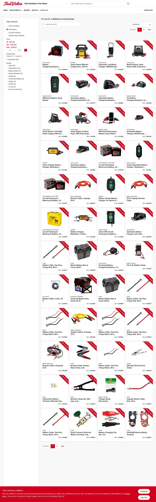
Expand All (18, 56)
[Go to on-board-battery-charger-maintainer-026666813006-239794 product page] (111, 257)
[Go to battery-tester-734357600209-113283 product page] (139, 257)
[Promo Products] (7, 26)
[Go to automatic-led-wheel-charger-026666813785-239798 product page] (111, 57)
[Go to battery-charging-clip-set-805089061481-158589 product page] (111, 425)
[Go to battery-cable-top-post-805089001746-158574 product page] (139, 291)
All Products (13, 29)
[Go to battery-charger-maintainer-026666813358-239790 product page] (55, 57)
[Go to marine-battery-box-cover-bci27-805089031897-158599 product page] (83, 257)
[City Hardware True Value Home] (13, 4)
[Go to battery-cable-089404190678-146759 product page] (55, 291)
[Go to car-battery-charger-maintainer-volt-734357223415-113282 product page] (139, 90)
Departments (15, 10)
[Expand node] (7, 59)
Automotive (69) (13, 59)
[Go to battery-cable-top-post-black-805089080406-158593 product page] (55, 324)
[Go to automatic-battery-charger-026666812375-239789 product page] (139, 124)
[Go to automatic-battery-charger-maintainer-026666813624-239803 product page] (111, 90)
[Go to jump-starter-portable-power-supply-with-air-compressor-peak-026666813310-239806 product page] (55, 124)
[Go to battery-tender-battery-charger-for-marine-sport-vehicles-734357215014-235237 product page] (111, 191)
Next (149, 29)
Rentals (35, 10)
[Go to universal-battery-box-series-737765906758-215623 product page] (83, 291)
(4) (16, 73)
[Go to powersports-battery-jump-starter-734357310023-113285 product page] (111, 124)
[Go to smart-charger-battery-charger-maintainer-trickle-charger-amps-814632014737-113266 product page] (55, 157)
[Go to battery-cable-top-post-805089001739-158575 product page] (139, 324)
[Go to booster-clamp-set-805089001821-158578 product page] (83, 391)
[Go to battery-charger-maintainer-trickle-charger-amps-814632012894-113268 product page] (83, 224)
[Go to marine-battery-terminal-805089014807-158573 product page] (139, 425)
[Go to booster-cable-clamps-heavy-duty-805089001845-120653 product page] (83, 358)
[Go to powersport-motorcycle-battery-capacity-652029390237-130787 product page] (55, 191)
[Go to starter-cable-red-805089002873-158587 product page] (139, 391)
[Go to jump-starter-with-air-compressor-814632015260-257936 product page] (83, 57)
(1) (12, 81)
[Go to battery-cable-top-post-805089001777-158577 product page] (55, 257)
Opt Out (144, 497)
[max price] (19, 50)
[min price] (10, 50)
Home (5, 10)
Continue (143, 491)
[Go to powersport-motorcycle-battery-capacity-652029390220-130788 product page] (111, 157)
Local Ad (44, 10)
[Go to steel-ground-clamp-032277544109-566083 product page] (139, 358)
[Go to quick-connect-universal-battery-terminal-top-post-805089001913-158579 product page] (83, 425)
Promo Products (14, 25)
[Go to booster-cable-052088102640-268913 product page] (83, 191)
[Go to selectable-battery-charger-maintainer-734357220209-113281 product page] (139, 157)
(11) (14, 68)
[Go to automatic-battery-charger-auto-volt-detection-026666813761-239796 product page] (139, 224)
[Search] (128, 3)
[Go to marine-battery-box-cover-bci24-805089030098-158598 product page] (111, 291)
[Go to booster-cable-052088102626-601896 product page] (55, 358)
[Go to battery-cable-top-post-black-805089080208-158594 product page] (111, 358)
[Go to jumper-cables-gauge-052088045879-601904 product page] (83, 324)
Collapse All (9, 56)
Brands (27, 10)
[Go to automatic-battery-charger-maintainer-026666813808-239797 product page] (83, 90)
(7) (15, 71)
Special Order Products (16, 35)
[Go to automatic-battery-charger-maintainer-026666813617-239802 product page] (83, 157)
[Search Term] (100, 4)
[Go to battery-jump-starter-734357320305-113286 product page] (55, 90)
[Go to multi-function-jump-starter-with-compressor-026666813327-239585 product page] (139, 57)
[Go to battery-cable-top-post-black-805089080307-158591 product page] (111, 324)
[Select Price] (25, 50)
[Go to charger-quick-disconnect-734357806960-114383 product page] (111, 391)
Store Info (148, 10)
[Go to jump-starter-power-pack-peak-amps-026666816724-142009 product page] (83, 124)
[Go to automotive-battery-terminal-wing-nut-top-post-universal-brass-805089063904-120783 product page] (55, 391)
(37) (12, 65)
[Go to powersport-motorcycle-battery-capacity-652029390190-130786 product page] (55, 224)
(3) (12, 76)
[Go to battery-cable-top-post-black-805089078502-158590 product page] (55, 425)
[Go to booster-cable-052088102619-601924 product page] (139, 191)
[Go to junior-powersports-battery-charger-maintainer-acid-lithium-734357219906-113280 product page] (111, 224)
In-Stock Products (15, 32)
